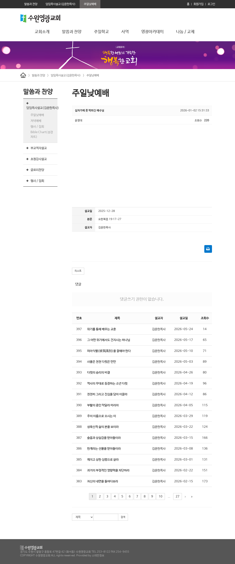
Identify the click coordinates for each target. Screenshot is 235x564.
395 (79, 351)
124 (205, 427)
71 (205, 351)
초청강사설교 (38, 159)
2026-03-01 (183, 459)
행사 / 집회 (37, 126)
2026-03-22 (183, 427)
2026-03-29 (183, 416)
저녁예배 (35, 121)
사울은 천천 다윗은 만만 (101, 361)
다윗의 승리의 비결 (98, 372)
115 (205, 405)
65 (205, 340)
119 (205, 416)
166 (205, 438)
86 (205, 394)
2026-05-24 (183, 329)
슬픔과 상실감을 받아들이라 (104, 438)
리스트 (78, 271)
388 (79, 427)
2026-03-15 (183, 438)
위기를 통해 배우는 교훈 (101, 329)
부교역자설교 (38, 148)
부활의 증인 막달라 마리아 (103, 405)
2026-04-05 (183, 405)
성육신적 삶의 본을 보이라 (103, 427)
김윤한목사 (159, 329)
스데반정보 (98, 555)
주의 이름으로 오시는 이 (101, 416)
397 (79, 329)
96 (205, 383)
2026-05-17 (183, 340)
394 (79, 361)
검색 (123, 517)
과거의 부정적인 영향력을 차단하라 (108, 470)
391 (79, 394)
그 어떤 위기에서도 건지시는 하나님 (108, 340)
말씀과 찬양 (38, 75)
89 (205, 361)
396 (79, 340)
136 (205, 448)
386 (79, 448)
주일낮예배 (92, 75)
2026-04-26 (183, 372)
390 (79, 405)
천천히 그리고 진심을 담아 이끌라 (107, 394)
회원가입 (198, 4)
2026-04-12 (183, 394)
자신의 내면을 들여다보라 (102, 481)
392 (79, 383)
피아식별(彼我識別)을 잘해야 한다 (109, 351)
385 (79, 459)
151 (205, 470)
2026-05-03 (183, 361)
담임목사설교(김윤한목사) (66, 75)
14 (205, 329)
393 (79, 372)
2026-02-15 (183, 481)
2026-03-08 (183, 448)
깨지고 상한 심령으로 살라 (103, 459)
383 (79, 481)
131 (205, 459)
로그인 (211, 4)
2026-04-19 (183, 383)
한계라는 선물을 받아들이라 (104, 448)
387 (79, 438)
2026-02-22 (183, 470)
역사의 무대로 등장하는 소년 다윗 (107, 383)
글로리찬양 (37, 170)
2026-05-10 (183, 351)
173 (205, 481)
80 (205, 372)
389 (79, 416)
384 (79, 470)
